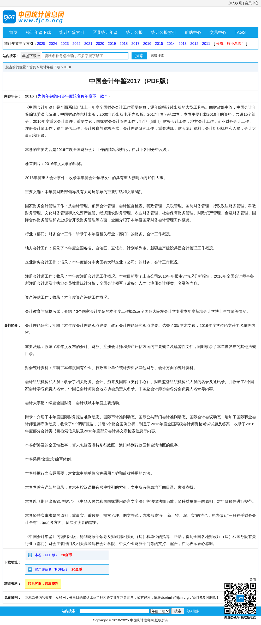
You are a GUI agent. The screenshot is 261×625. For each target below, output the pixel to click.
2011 (206, 43)
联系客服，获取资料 (43, 584)
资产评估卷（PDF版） (52, 569)
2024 (53, 43)
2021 (88, 43)
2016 (147, 43)
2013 (183, 43)
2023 (65, 43)
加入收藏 (235, 3)
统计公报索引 (163, 32)
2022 (76, 43)
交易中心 (218, 32)
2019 (112, 43)
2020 (100, 43)
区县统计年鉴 (105, 32)
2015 (159, 43)
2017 (135, 43)
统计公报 (134, 32)
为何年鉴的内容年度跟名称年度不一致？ (73, 96)
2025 (41, 43)
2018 (124, 43)
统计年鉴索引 (71, 32)
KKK (67, 67)
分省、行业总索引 (230, 43)
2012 (194, 43)
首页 (13, 32)
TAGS (240, 32)
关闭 (253, 579)
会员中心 (251, 3)
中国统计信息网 (142, 620)
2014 (171, 43)
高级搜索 (157, 56)
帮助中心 (193, 32)
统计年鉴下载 (38, 32)
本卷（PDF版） (47, 555)
